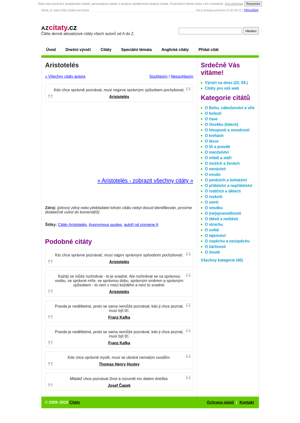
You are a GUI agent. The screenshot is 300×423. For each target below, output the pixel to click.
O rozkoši (214, 197)
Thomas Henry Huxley (119, 364)
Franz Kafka (119, 317)
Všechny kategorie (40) (222, 260)
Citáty (106, 50)
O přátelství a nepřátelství (228, 185)
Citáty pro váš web (222, 88)
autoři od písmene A (141, 225)
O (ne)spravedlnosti (223, 213)
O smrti (212, 202)
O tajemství (215, 235)
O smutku (214, 208)
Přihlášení (251, 10)
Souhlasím (158, 76)
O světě (212, 230)
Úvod (51, 50)
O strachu (214, 224)
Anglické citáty (175, 50)
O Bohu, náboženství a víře (230, 108)
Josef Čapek (119, 385)
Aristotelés (119, 97)
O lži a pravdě (217, 147)
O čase (211, 119)
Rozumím (253, 4)
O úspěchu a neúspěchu (227, 241)
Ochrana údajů (220, 402)
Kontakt (247, 402)
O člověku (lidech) (221, 124)
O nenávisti (215, 169)
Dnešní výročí (78, 50)
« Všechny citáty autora (65, 76)
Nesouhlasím (182, 76)
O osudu (213, 174)
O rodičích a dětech (223, 191)
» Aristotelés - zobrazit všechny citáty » (145, 180)
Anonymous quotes (105, 225)
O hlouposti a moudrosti (227, 130)
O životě (212, 252)
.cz (59, 27)
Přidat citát (208, 50)
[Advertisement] (119, 140)
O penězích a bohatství (226, 180)
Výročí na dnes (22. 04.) (226, 83)
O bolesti (213, 113)
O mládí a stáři (218, 158)
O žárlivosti (215, 247)
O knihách (214, 136)
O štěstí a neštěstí (221, 219)
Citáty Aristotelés (72, 225)
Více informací (234, 4)
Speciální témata (136, 50)
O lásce (212, 141)
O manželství (217, 152)
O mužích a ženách (222, 163)
